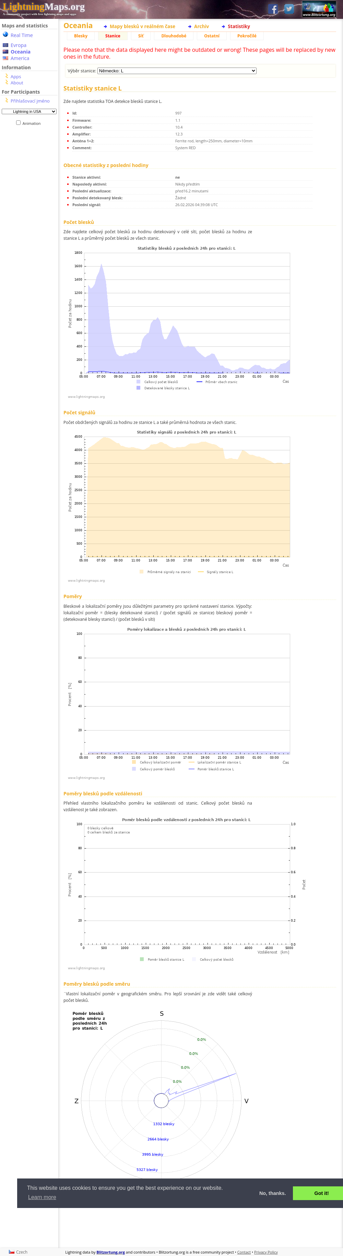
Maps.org (44, 6)
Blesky (80, 36)
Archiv (201, 26)
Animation (33, 123)
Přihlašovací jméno (30, 101)
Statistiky (239, 26)
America (20, 58)
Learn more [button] (42, 1197)
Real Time (22, 35)
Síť (140, 36)
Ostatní (212, 36)
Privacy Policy (266, 1252)
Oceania (21, 51)
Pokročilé (247, 36)
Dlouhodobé (173, 36)
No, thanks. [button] (272, 1193)
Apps (16, 76)
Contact (244, 1252)
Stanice (112, 36)
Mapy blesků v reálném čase (142, 26)
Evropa (18, 45)
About (17, 83)
